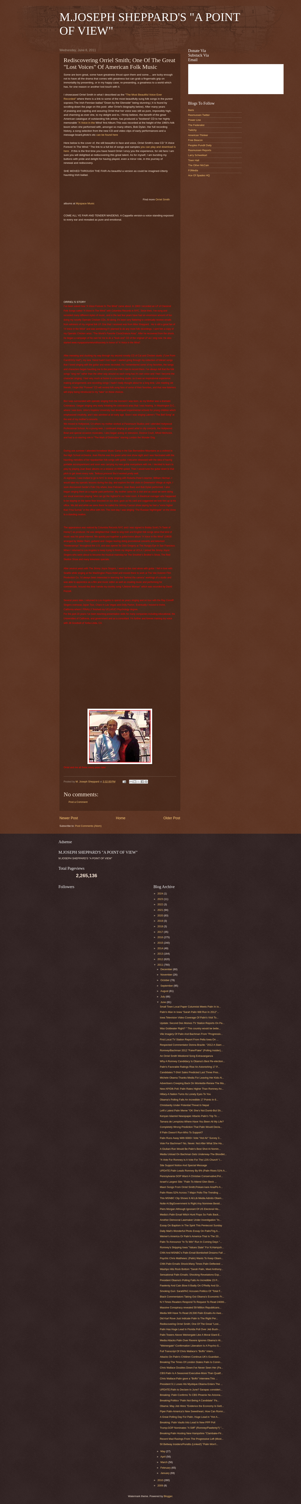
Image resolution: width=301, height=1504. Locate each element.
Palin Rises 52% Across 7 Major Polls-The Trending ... (190, 1192)
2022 (160, 904)
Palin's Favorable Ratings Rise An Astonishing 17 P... (190, 1066)
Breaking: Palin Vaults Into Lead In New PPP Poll (187, 1422)
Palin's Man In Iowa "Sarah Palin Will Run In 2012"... (189, 1012)
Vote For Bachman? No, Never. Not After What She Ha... (192, 1143)
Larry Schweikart (197, 155)
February (165, 1467)
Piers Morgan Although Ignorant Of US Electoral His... (190, 1209)
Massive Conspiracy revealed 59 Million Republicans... (190, 1307)
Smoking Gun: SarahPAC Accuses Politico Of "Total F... (191, 1291)
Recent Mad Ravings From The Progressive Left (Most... (192, 1438)
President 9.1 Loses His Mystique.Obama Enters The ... (191, 1384)
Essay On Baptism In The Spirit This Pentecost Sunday (191, 1225)
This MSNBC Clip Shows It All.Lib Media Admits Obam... (191, 1198)
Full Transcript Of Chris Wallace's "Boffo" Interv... (187, 1351)
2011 (160, 964)
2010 (160, 1480)
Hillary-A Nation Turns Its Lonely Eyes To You (185, 1094)
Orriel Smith (163, 199)
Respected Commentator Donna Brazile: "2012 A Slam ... (192, 1044)
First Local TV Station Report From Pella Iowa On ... (189, 1039)
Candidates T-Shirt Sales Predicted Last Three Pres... (190, 1072)
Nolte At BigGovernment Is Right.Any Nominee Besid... (191, 1203)
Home (120, 818)
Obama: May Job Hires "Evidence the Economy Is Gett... (192, 1406)
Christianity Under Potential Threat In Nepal (184, 1105)
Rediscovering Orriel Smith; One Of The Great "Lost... (190, 1323)
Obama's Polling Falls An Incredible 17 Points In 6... (189, 1099)
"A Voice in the (86, 122)
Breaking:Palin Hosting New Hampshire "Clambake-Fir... (191, 1433)
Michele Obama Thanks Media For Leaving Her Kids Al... (192, 1077)
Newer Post (69, 818)
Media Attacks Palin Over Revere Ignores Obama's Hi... (191, 1340)
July (163, 996)
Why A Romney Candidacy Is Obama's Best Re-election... (192, 1061)
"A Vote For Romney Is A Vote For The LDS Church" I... (191, 1159)
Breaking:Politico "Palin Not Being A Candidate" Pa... (189, 1400)
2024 (160, 893)
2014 (160, 948)
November (166, 974)
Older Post (171, 818)
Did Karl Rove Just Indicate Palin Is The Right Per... (189, 1318)
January (165, 1473)
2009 (160, 1485)
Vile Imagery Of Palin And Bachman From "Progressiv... (191, 1033)
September (167, 985)
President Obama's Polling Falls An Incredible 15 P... (189, 1280)
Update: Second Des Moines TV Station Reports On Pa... (192, 1023)
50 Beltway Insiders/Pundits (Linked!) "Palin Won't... (189, 1444)
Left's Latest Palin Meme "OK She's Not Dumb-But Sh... (191, 1110)
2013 (160, 953)
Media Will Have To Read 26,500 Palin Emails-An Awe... (191, 1313)
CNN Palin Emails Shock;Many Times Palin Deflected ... (191, 1263)
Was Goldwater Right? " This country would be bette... (190, 1028)
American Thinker (198, 135)
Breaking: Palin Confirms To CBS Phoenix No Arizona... (191, 1394)
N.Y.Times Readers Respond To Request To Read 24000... (193, 1301)
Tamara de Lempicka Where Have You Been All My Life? (192, 1121)
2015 (160, 942)
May (163, 1451)
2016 (160, 937)
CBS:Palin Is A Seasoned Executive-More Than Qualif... (191, 1373)
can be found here (107, 134)
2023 (160, 899)
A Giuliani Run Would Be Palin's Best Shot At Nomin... (190, 1148)
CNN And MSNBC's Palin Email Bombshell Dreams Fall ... (193, 1252)
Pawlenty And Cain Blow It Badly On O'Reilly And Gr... (190, 1285)
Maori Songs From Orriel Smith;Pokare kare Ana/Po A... (191, 1187)
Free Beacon (195, 140)
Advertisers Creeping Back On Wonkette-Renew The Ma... (193, 1083)
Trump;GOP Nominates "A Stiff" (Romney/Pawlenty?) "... (192, 1427)
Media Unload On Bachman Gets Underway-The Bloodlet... (193, 1154)
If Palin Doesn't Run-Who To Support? (181, 1132)
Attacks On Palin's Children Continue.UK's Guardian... (190, 1356)
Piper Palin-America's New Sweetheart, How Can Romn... (192, 1411)
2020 (160, 915)
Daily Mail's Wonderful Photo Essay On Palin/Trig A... (190, 1230)
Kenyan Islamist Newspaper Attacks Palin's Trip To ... (190, 1116)
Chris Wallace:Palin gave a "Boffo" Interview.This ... (189, 1378)
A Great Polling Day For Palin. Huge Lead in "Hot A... (190, 1416)
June (163, 1002)
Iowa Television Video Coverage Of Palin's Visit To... (189, 1017)
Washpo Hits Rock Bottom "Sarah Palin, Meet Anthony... (191, 1269)
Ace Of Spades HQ (199, 175)
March (164, 1462)
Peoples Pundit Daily (200, 145)
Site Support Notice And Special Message (183, 1165)
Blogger (168, 1496)
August (164, 991)
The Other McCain (198, 165)
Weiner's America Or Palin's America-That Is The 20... (190, 1236)
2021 (160, 909)
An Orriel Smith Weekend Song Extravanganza (186, 1055)
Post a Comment (78, 801)
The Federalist (196, 125)
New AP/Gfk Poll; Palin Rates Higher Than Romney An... (192, 1088)
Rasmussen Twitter (199, 115)
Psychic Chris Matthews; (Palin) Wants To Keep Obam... (191, 1258)
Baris (191, 110)
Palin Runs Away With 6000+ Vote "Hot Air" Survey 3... (190, 1138)
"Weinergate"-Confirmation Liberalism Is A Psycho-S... (190, 1345)
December (166, 969)
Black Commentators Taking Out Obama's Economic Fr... (192, 1296)
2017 (160, 931)
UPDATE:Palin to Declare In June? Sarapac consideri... (191, 1389)
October (165, 980)
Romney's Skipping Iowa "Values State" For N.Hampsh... (192, 1247)
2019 (160, 920)
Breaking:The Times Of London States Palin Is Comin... (191, 1362)
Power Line (194, 119)
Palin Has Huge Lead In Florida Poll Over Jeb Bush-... (190, 1329)
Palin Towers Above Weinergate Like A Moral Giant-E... (191, 1334)
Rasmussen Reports (199, 150)
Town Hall (193, 160)
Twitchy (192, 130)
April (163, 1456)
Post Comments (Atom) (88, 825)
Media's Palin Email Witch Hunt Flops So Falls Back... (190, 1214)
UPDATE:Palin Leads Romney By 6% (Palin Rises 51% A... (193, 1170)
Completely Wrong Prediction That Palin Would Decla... (191, 1126)
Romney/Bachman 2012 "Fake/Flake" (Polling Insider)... (191, 1050)
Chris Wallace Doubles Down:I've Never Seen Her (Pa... (191, 1367)
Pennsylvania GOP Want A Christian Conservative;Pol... (191, 1176)
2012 (160, 959)
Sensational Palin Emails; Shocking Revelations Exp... (190, 1274)
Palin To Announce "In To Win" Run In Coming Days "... (191, 1241)
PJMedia (193, 170)
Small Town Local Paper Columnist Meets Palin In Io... (190, 1006)
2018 (160, 926)
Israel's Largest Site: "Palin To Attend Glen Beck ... (188, 1181)
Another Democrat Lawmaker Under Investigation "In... (191, 1219)
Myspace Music (85, 203)
